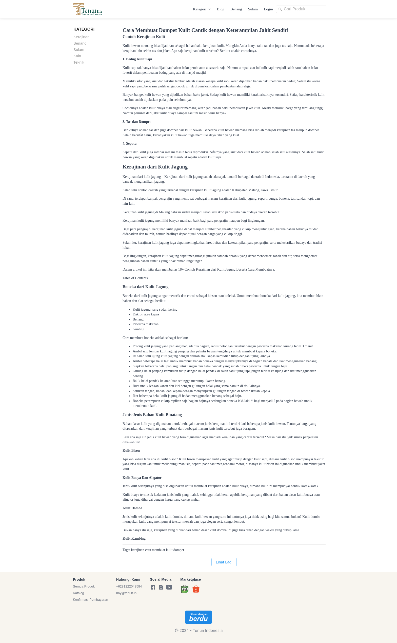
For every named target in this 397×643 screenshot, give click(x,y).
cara (148, 550)
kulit (169, 550)
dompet (178, 550)
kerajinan (137, 550)
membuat (158, 550)
